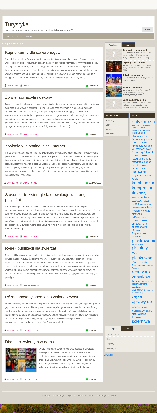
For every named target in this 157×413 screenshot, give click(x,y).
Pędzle (136, 265)
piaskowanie (144, 240)
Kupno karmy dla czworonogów (32, 52)
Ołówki (136, 230)
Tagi (127, 329)
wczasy (136, 286)
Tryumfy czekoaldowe (134, 62)
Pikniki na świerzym (133, 75)
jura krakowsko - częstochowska (142, 172)
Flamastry (137, 152)
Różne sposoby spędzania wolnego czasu (42, 297)
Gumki (136, 168)
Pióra (135, 262)
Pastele (136, 236)
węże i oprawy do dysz (142, 301)
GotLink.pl (108, 355)
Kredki (135, 203)
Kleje (135, 178)
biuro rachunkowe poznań (141, 129)
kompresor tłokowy (142, 190)
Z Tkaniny (139, 315)
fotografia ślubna (141, 158)
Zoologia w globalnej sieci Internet (35, 146)
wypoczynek (139, 289)
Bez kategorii (111, 120)
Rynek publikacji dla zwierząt (30, 248)
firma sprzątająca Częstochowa (142, 141)
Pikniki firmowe (137, 244)
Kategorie (113, 329)
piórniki (142, 262)
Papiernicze (139, 233)
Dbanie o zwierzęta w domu (29, 342)
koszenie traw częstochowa (141, 199)
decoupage (138, 132)
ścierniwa (141, 321)
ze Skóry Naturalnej (142, 312)
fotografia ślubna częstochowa (141, 163)
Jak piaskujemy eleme (134, 100)
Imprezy (28, 36)
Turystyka (17, 24)
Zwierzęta (110, 134)
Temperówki (139, 281)
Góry (19, 36)
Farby (147, 136)
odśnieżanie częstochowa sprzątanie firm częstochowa (140, 222)
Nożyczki (137, 213)
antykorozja (143, 121)
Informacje (9, 36)
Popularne (113, 45)
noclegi (147, 207)
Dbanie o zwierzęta (132, 87)
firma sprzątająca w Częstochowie (142, 147)
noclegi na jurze (141, 210)
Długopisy (137, 136)
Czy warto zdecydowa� (135, 50)
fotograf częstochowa (142, 154)
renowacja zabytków (142, 274)
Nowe (128, 45)
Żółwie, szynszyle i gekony (28, 97)
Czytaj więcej (95, 86)
